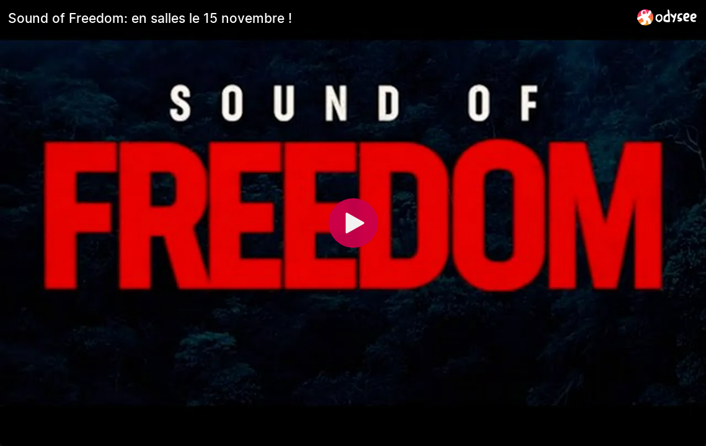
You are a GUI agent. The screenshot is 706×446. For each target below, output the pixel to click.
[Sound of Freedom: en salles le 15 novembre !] (318, 18)
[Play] (353, 223)
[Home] (667, 17)
